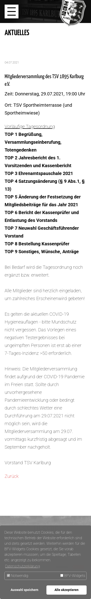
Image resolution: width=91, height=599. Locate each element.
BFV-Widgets (72, 575)
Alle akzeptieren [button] (67, 590)
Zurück (11, 476)
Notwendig (17, 575)
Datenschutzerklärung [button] (22, 566)
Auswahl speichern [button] (24, 590)
